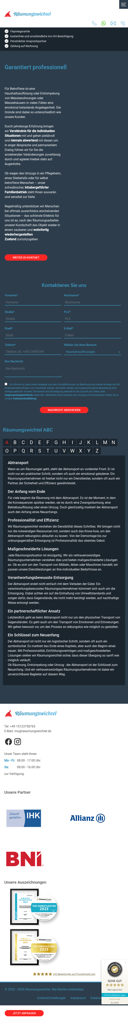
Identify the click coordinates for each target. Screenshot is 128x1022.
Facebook (8, 741)
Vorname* (11, 295)
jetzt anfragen (24, 1013)
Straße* (10, 312)
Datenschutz (99, 998)
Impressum (78, 998)
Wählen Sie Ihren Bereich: (80, 345)
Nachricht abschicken (64, 410)
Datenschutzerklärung (24, 398)
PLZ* (67, 312)
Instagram (17, 741)
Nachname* (71, 295)
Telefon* (10, 345)
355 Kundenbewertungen (114, 995)
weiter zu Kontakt (26, 257)
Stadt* (9, 328)
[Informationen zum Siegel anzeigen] (114, 1000)
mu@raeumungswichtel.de (19, 395)
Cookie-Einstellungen (51, 998)
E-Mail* (69, 328)
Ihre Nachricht (14, 361)
